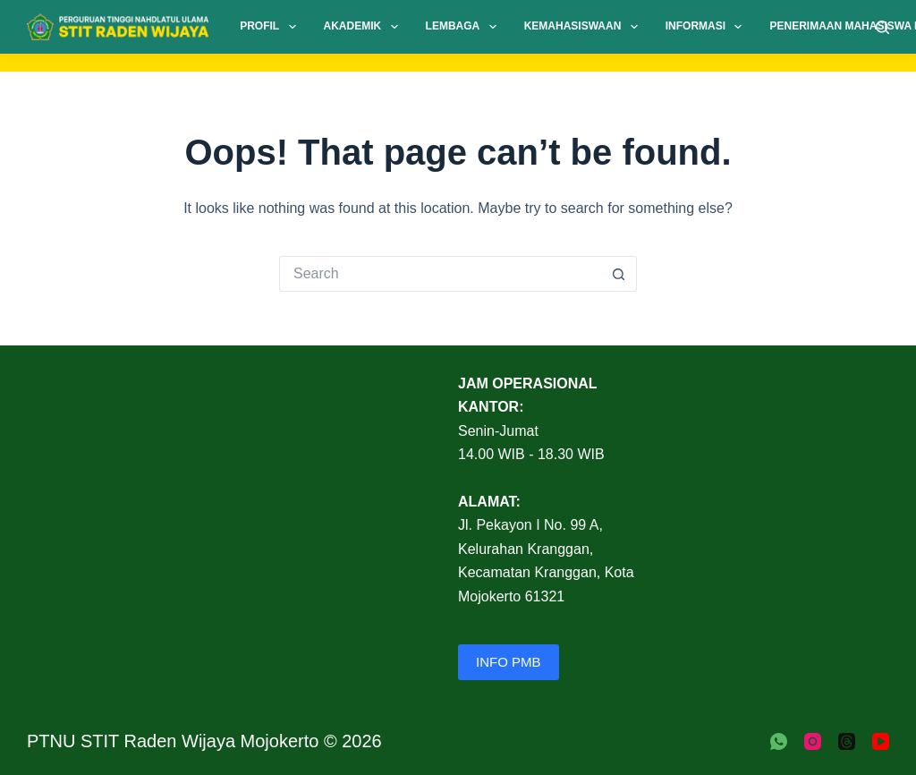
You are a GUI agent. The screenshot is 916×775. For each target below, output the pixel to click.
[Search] (882, 27)
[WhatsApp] (778, 741)
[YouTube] (880, 741)
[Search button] (619, 274)
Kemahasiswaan (584, 27)
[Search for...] (440, 274)
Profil (271, 27)
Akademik (364, 27)
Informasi (708, 27)
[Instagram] (812, 741)
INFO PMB (508, 661)
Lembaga (465, 27)
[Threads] (846, 741)
